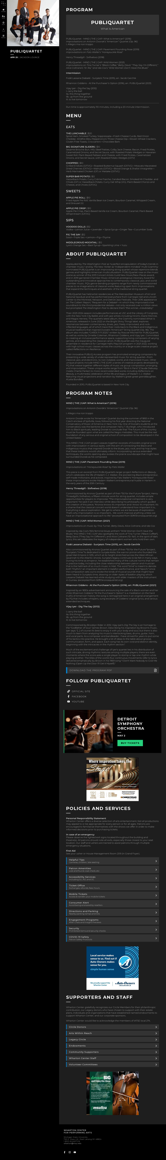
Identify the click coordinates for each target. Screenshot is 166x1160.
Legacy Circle (113, 1039)
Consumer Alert (113, 903)
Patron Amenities (113, 869)
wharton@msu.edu (72, 1143)
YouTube (76, 701)
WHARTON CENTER (75, 1130)
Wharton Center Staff (113, 1058)
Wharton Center (3, 3)
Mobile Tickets (113, 895)
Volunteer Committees (113, 1064)
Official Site (78, 691)
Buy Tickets (130, 743)
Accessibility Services (113, 878)
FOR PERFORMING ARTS (78, 1132)
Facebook (77, 696)
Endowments (113, 1045)
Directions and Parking (113, 912)
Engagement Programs (113, 920)
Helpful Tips (113, 860)
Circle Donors (113, 1027)
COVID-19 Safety (113, 938)
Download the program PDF (113, 670)
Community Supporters (113, 1052)
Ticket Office (113, 886)
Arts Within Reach (113, 1033)
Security (113, 929)
